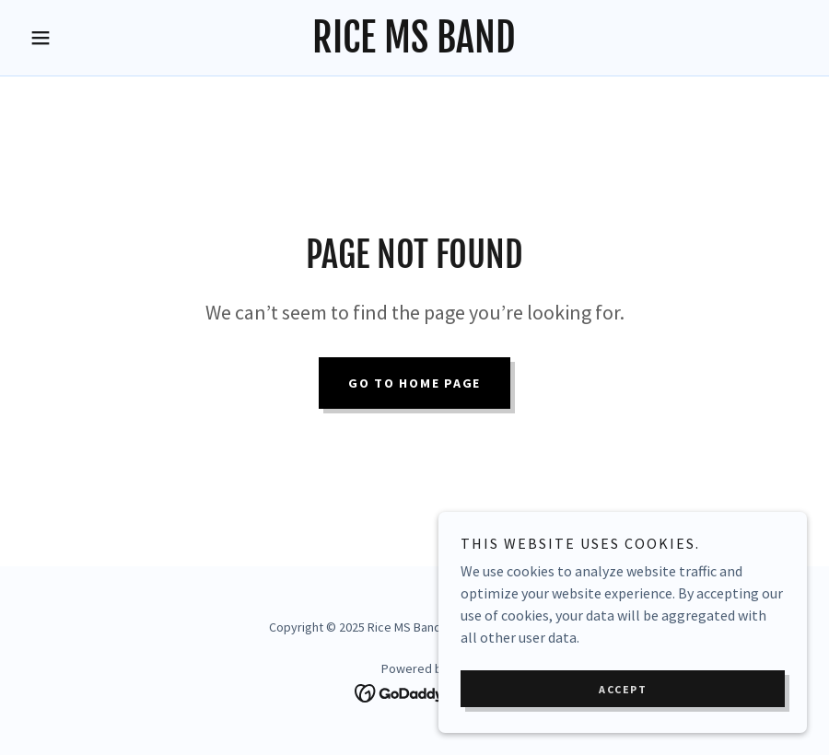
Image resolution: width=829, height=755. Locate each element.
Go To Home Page (414, 383)
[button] (81, 37)
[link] (414, 47)
